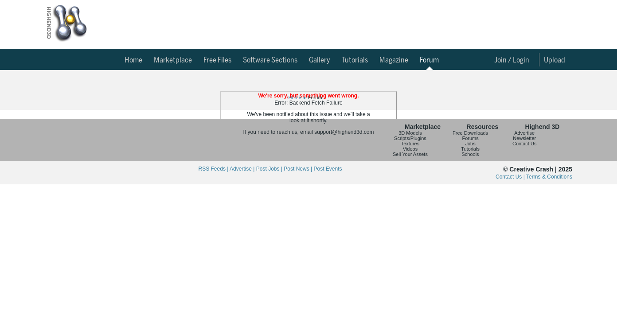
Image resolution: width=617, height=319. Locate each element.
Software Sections (270, 60)
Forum (429, 60)
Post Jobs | (270, 169)
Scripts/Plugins (410, 138)
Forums (470, 138)
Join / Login (511, 60)
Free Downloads (470, 133)
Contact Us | (511, 177)
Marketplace (173, 60)
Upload (554, 60)
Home (133, 60)
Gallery (319, 60)
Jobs (470, 143)
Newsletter (524, 138)
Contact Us (524, 143)
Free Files (217, 60)
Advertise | (243, 169)
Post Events (327, 169)
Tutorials (355, 60)
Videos (410, 149)
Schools (470, 154)
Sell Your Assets (410, 154)
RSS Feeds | (214, 169)
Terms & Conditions (549, 177)
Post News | (298, 169)
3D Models (410, 133)
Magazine (393, 60)
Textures (410, 143)
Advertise (524, 133)
